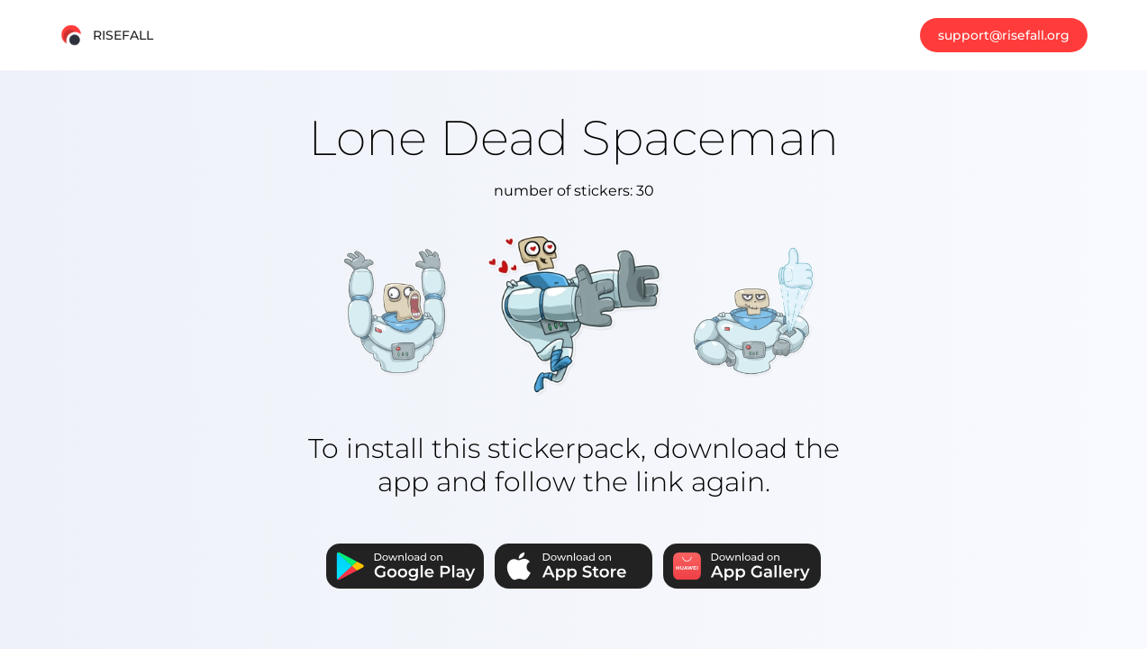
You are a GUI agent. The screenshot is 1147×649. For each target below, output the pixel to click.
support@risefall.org (1004, 35)
